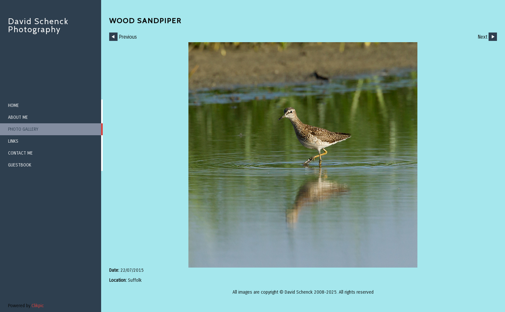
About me (18, 117)
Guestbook (19, 165)
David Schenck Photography (38, 25)
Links (13, 141)
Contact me (20, 153)
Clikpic (38, 305)
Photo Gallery (23, 129)
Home (13, 105)
